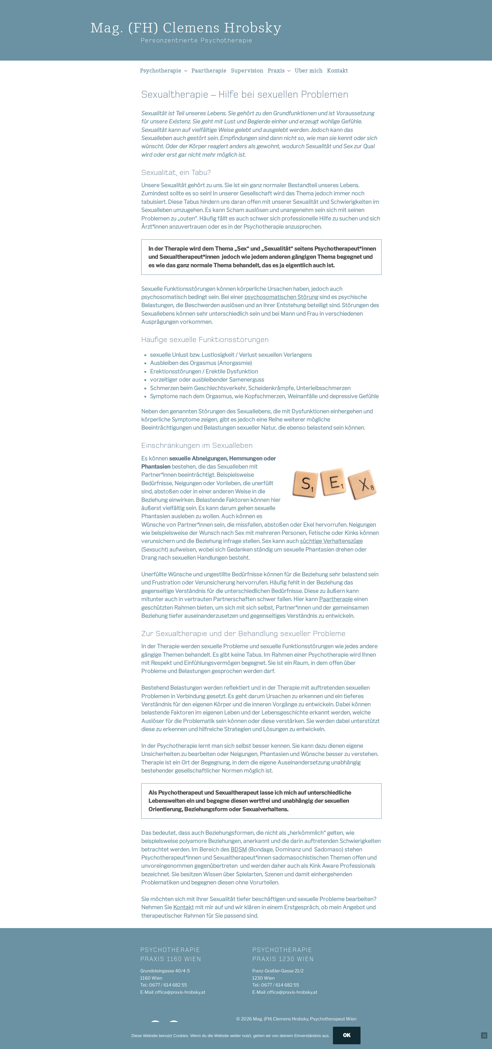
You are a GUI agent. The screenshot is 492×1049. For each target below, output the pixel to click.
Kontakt (337, 71)
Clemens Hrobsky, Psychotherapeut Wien (314, 1018)
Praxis (280, 70)
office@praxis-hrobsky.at (180, 992)
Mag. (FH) (186, 28)
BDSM (239, 849)
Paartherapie (209, 71)
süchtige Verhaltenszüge (331, 541)
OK (346, 1035)
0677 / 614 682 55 (168, 984)
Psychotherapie (164, 70)
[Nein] (484, 1035)
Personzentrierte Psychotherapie (196, 40)
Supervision (247, 71)
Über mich (309, 71)
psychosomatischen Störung (281, 297)
